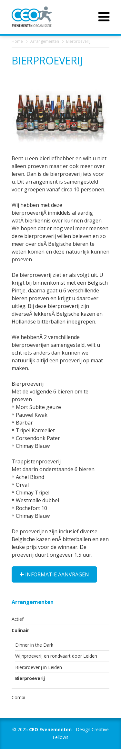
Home (17, 41)
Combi (18, 697)
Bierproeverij (30, 678)
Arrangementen (44, 41)
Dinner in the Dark (34, 645)
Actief (18, 619)
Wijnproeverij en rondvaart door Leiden (56, 656)
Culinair (20, 630)
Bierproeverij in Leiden (38, 667)
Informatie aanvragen (54, 574)
